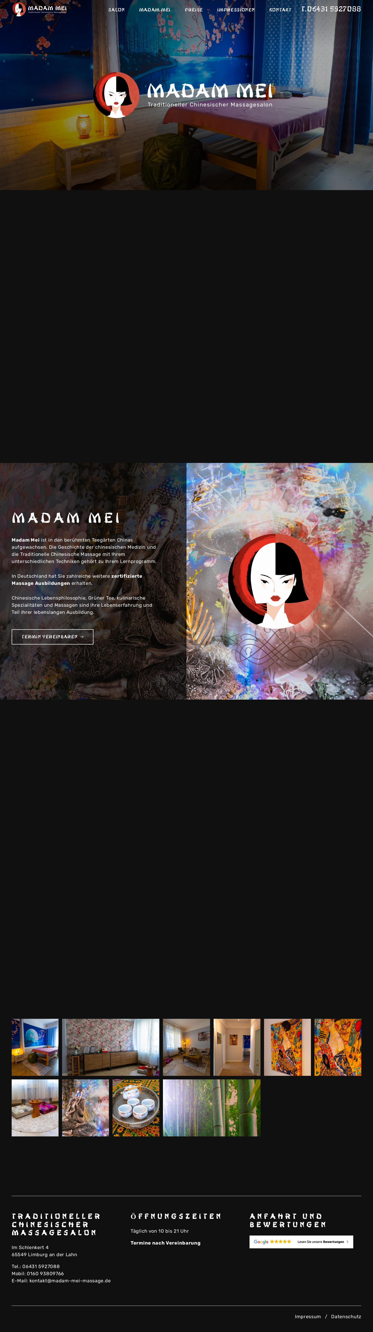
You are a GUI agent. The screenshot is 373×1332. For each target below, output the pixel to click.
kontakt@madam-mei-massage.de (70, 1281)
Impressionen (236, 10)
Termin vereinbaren (52, 637)
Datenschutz (346, 1316)
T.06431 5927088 (331, 9)
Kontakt (280, 10)
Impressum (308, 1316)
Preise (194, 10)
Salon (116, 10)
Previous (328, 173)
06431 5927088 (41, 1266)
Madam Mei (155, 10)
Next (351, 173)
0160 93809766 (45, 1273)
